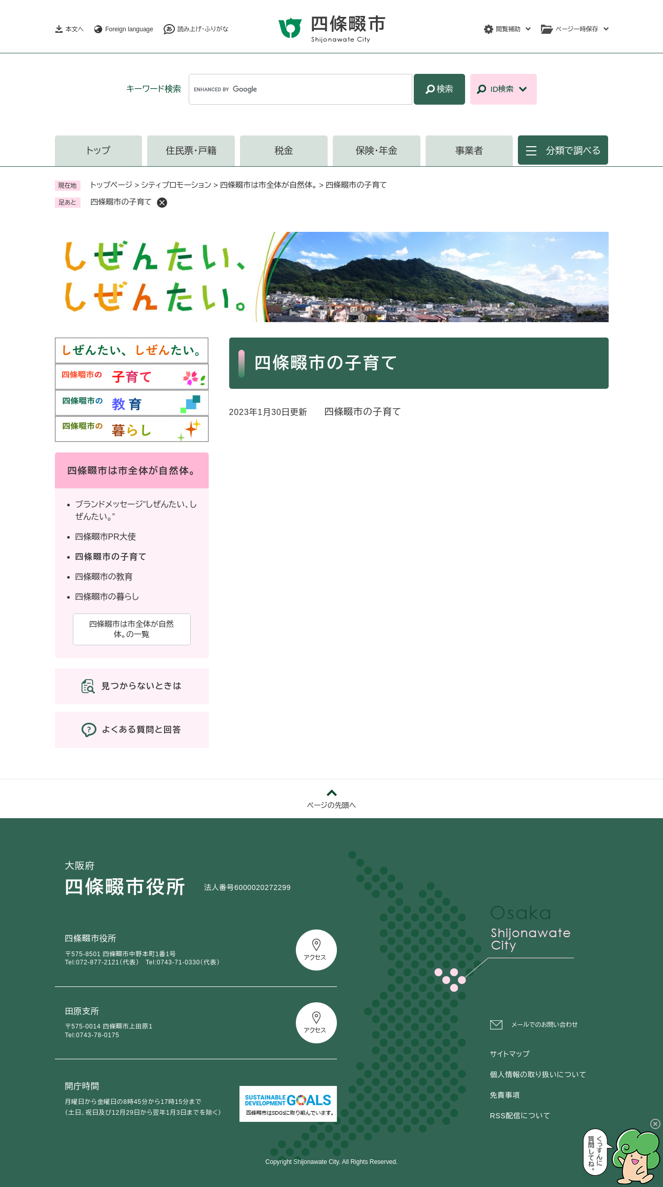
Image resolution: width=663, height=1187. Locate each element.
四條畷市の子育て (363, 412)
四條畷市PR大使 (105, 536)
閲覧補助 (508, 29)
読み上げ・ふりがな (203, 29)
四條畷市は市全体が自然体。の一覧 (131, 629)
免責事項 (505, 1095)
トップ (99, 151)
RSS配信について (520, 1116)
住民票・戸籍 (191, 151)
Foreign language (129, 29)
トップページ (112, 185)
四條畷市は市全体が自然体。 (268, 185)
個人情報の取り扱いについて (538, 1075)
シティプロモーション (177, 185)
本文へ (75, 29)
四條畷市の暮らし (107, 596)
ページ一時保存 (577, 29)
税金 (283, 151)
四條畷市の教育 (104, 576)
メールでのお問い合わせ (545, 1024)
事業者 (469, 151)
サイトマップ (510, 1054)
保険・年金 (376, 151)
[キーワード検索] (300, 89)
